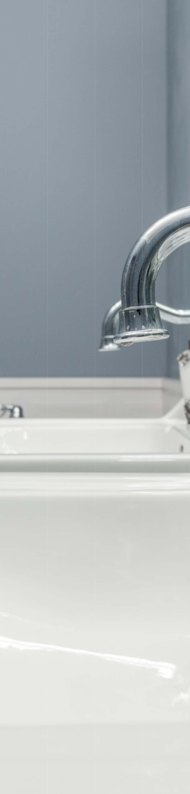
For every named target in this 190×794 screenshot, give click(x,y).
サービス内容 (79, 5)
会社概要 (117, 5)
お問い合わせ (170, 5)
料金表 (92, 5)
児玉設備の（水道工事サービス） (171, 791)
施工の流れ (104, 5)
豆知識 (156, 5)
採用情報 (129, 5)
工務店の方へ (143, 5)
